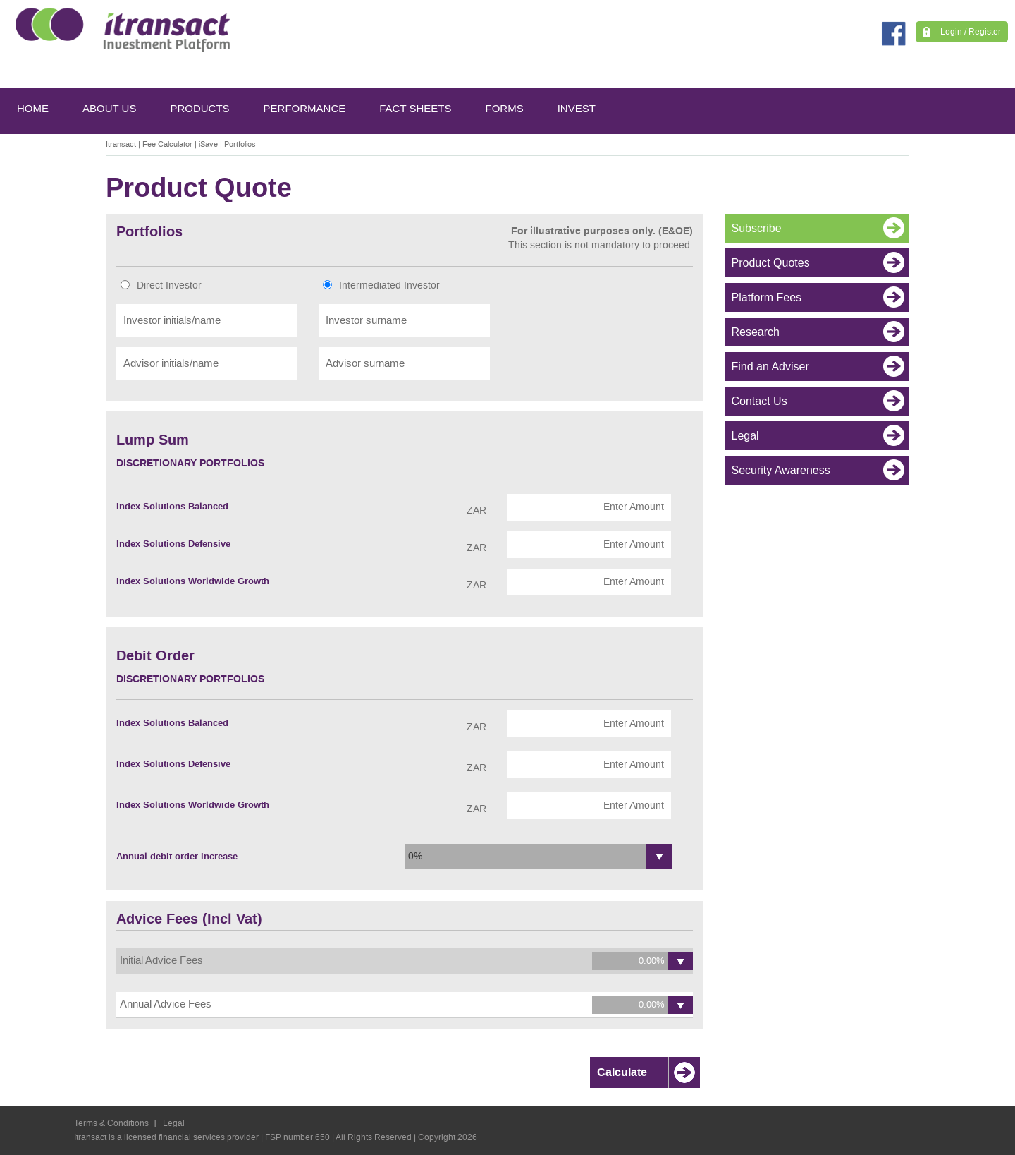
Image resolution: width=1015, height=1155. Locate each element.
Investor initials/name (172, 320)
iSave (208, 144)
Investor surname (366, 320)
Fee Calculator (167, 144)
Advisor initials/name (171, 363)
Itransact (121, 144)
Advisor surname (365, 363)
